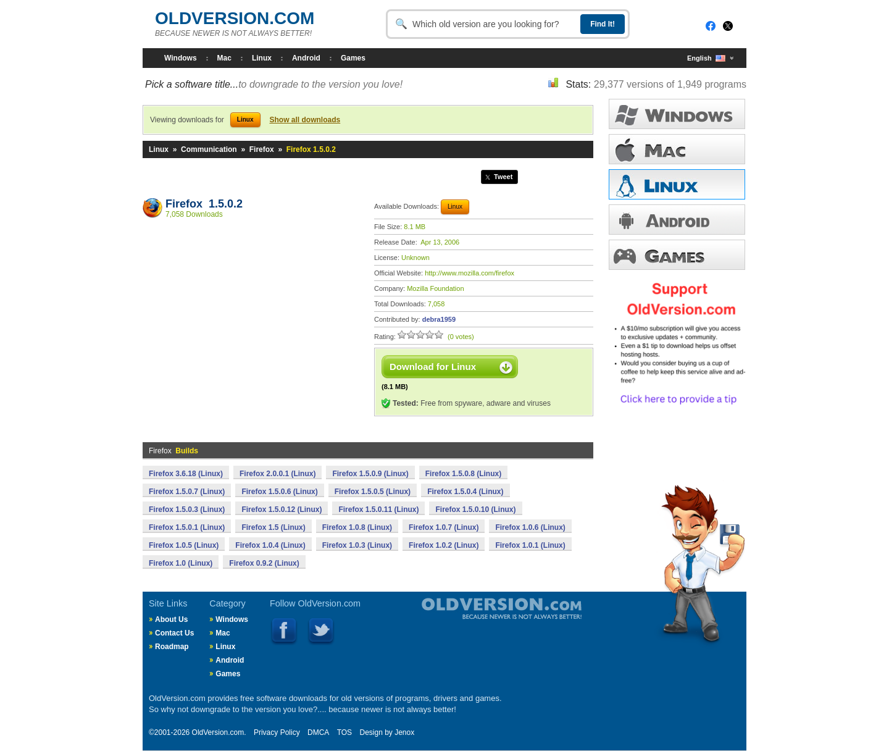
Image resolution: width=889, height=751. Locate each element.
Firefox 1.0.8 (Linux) (357, 527)
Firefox (261, 149)
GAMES (677, 255)
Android (306, 58)
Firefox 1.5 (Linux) (273, 527)
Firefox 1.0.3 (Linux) (357, 545)
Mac (224, 58)
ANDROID (677, 219)
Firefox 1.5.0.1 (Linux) (187, 527)
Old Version (469, 618)
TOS (344, 732)
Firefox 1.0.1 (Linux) (530, 545)
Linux (262, 58)
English (706, 58)
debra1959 (439, 319)
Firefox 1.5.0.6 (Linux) (279, 491)
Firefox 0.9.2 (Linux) (264, 563)
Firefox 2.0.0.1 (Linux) (277, 473)
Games (353, 58)
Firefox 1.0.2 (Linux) (443, 545)
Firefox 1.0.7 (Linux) (443, 527)
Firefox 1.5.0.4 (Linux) (465, 491)
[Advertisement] (252, 315)
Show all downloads (305, 119)
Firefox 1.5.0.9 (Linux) (370, 473)
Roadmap (172, 646)
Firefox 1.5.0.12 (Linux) (281, 509)
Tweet (503, 176)
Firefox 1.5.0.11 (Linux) (378, 509)
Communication (209, 149)
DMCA (318, 732)
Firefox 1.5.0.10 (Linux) (475, 509)
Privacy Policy (277, 732)
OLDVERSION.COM (234, 18)
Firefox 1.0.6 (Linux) (530, 527)
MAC (677, 149)
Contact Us (174, 633)
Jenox (404, 732)
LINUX (677, 184)
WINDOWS (677, 114)
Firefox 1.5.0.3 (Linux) (187, 509)
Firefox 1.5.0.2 (204, 204)
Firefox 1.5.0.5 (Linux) (373, 491)
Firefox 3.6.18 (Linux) (186, 473)
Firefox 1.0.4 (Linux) (270, 545)
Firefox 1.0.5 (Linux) (184, 545)
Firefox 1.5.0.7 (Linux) (187, 491)
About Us (171, 619)
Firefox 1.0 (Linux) (180, 563)
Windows (180, 58)
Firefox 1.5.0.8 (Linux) (463, 473)
